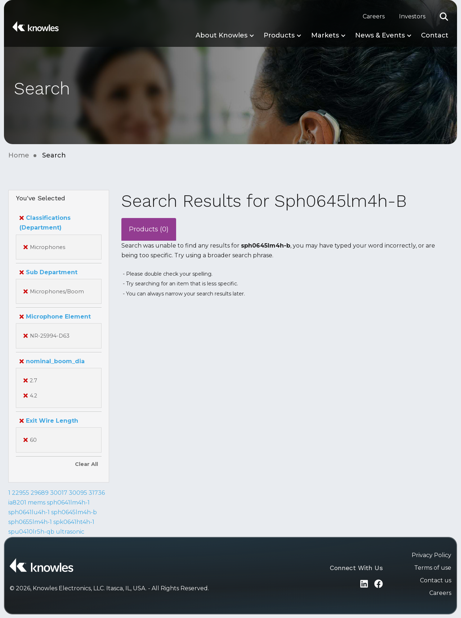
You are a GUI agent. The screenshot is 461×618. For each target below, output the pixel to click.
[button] (444, 16)
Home (18, 155)
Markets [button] (325, 35)
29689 (40, 492)
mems (36, 502)
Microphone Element (55, 316)
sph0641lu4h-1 (29, 512)
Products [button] (279, 35)
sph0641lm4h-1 (68, 502)
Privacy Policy (431, 555)
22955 (20, 492)
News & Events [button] (380, 35)
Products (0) (149, 229)
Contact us (435, 580)
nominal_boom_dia (52, 361)
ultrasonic (70, 531)
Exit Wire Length (48, 420)
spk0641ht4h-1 (73, 522)
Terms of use (432, 567)
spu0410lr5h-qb (31, 531)
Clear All (86, 464)
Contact (434, 35)
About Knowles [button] (221, 35)
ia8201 (17, 502)
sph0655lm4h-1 (30, 522)
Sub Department (48, 272)
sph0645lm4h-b (74, 512)
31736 (97, 492)
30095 (78, 492)
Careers (374, 16)
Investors (412, 16)
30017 (58, 492)
